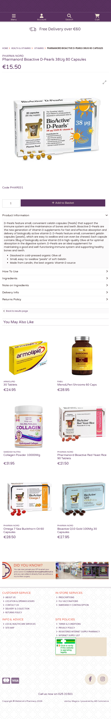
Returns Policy (12, 612)
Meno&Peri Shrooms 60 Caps (77, 384)
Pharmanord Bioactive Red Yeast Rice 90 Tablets (81, 456)
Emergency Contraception (72, 605)
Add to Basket (63, 203)
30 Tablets (10, 384)
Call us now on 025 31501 (55, 694)
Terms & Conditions (68, 623)
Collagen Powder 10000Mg (21, 455)
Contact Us (11, 605)
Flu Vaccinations (67, 601)
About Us (9, 597)
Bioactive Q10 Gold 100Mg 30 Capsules (77, 530)
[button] (104, 82)
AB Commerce (101, 701)
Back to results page (17, 310)
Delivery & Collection (16, 608)
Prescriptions (65, 597)
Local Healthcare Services (19, 623)
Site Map (8, 627)
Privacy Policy (65, 627)
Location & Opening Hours (19, 601)
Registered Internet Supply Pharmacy (78, 631)
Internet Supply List (68, 635)
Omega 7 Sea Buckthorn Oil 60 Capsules (23, 530)
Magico (75, 701)
